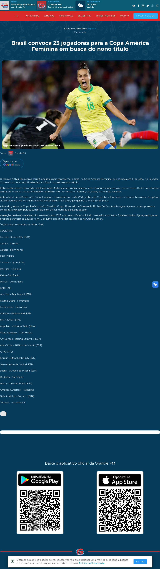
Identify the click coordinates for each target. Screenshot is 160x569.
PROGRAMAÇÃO (66, 16)
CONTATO (124, 16)
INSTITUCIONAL (32, 16)
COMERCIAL (49, 16)
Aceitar (140, 562)
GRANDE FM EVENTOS (105, 16)
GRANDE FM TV (84, 16)
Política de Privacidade (91, 563)
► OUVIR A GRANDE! (145, 16)
